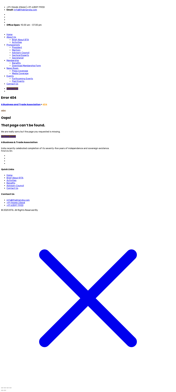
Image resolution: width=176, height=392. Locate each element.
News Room (12, 68)
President (17, 47)
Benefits (16, 63)
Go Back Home (8, 136)
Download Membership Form (26, 65)
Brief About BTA (20, 39)
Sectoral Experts (20, 55)
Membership (13, 60)
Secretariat (18, 58)
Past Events (18, 81)
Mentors (16, 50)
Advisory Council (20, 52)
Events (10, 76)
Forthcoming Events (22, 78)
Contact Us (12, 84)
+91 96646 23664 (16, 202)
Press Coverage (20, 71)
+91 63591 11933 (15, 205)
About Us (11, 37)
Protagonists (13, 45)
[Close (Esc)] (10, 387)
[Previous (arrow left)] (2, 390)
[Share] (8, 387)
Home (9, 34)
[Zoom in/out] (2, 387)
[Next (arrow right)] (5, 390)
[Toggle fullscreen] (5, 387)
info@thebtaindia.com (25, 9)
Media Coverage (20, 73)
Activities (17, 42)
